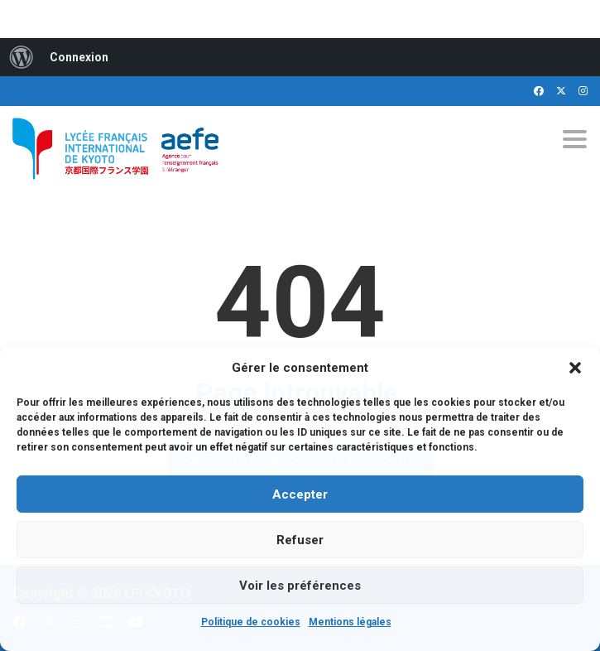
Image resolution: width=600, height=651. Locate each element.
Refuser (300, 540)
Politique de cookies (250, 622)
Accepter (300, 494)
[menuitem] (21, 57)
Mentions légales (350, 622)
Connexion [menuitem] (79, 57)
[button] (575, 367)
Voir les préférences (300, 585)
